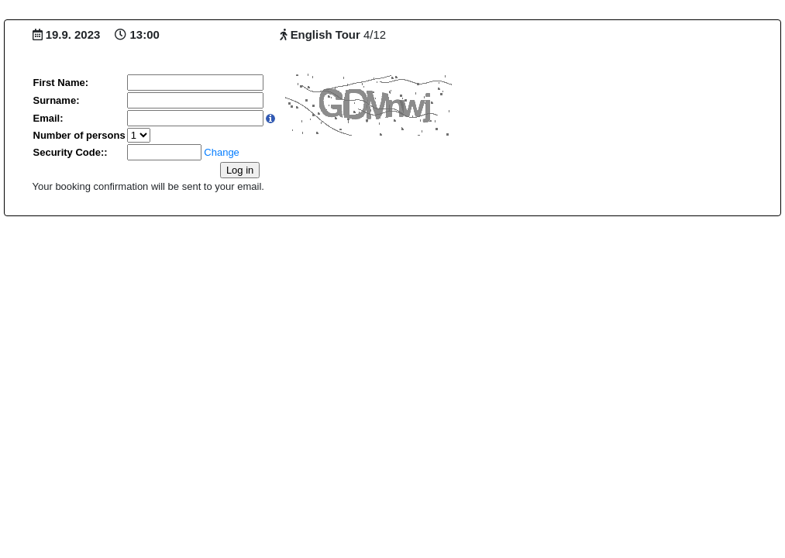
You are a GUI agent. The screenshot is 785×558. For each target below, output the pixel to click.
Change (221, 152)
